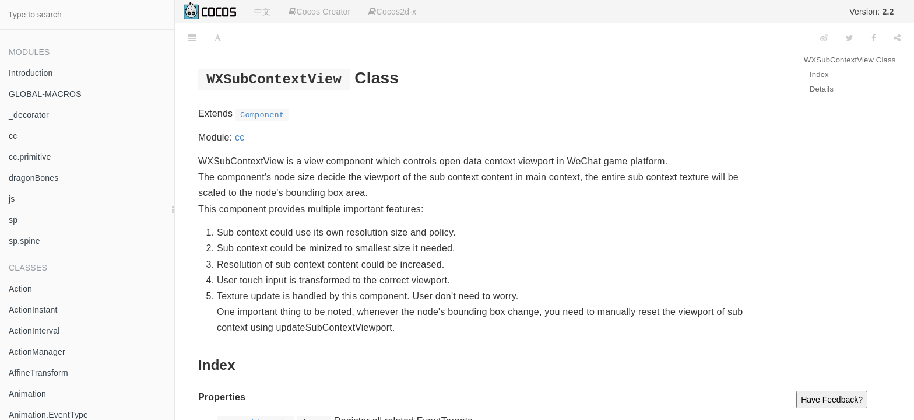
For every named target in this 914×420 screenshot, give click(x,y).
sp (13, 220)
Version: (871, 11)
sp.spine (24, 241)
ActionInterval (34, 330)
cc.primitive (30, 157)
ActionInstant (33, 309)
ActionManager (37, 351)
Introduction (31, 73)
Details (822, 89)
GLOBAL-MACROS (45, 94)
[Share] (897, 37)
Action (20, 288)
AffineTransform (38, 372)
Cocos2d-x (392, 11)
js (12, 199)
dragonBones (34, 178)
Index (819, 74)
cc (13, 136)
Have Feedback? (832, 399)
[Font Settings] (217, 37)
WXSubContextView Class (849, 59)
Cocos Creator (319, 11)
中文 (262, 11)
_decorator (29, 115)
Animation (27, 393)
